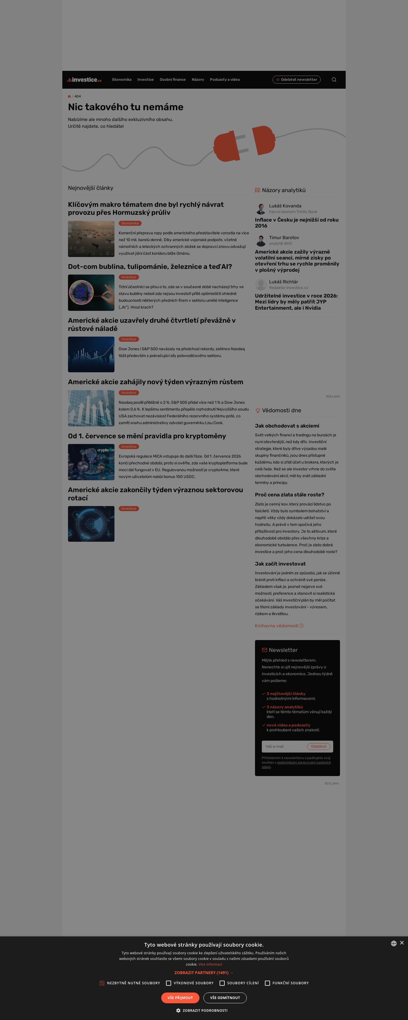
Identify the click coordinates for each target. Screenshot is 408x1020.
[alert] (204, 510)
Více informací (210, 964)
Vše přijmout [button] (180, 997)
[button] (204, 973)
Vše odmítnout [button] (225, 997)
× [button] (402, 943)
